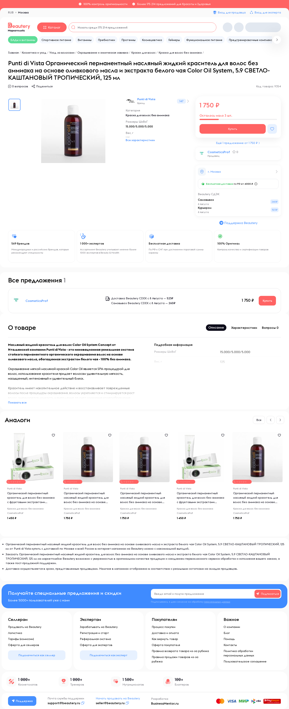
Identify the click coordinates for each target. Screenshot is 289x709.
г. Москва (214, 171)
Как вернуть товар (165, 639)
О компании (232, 627)
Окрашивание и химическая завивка (102, 52)
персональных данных (217, 601)
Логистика (15, 633)
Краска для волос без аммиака (180, 52)
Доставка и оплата (165, 633)
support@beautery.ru (64, 703)
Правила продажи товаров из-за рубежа (175, 659)
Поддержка (22, 701)
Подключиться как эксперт (108, 655)
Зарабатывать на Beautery (99, 627)
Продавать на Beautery (24, 627)
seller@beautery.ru (110, 703)
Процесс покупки (163, 627)
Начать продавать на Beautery (118, 698)
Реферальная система (95, 639)
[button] (271, 420)
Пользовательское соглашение (245, 661)
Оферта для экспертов (96, 645)
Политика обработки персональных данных (239, 653)
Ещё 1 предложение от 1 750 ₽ (237, 143)
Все (259, 420)
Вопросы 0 (270, 328)
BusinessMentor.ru (165, 703)
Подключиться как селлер (36, 655)
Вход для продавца (232, 12)
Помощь (229, 639)
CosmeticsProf (219, 152)
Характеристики (244, 328)
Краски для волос (143, 52)
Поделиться (44, 86)
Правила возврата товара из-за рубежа (180, 651)
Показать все (17, 402)
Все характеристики (140, 140)
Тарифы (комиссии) (21, 639)
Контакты (230, 645)
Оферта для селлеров (23, 645)
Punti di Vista (146, 99)
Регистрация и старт (94, 633)
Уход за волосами (61, 52)
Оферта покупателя (166, 645)
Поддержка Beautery (238, 222)
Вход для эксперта (267, 12)
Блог (227, 633)
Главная (13, 52)
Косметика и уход (34, 52)
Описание (216, 327)
